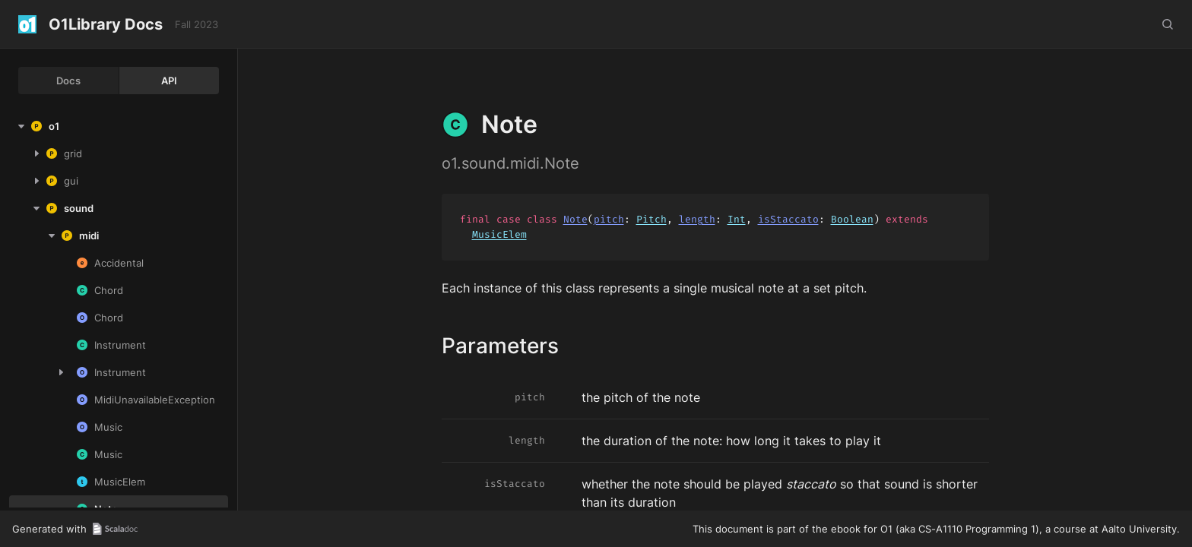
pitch (609, 219)
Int (737, 219)
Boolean (852, 219)
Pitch (651, 219)
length (697, 219)
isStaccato (788, 219)
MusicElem (499, 234)
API (169, 80)
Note (575, 219)
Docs (68, 80)
